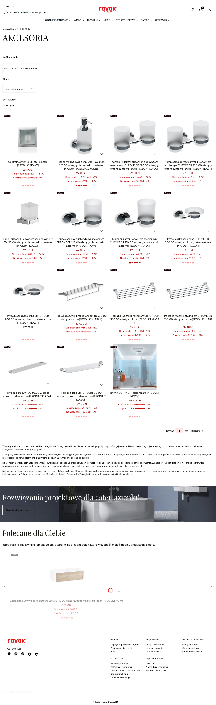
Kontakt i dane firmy (156, 670)
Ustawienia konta (154, 648)
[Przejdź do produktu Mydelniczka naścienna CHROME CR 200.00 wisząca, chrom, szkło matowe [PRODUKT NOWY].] (27, 290)
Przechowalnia (153, 651)
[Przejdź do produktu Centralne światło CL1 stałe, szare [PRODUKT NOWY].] (27, 136)
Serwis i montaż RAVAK (193, 651)
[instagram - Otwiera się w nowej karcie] (23, 654)
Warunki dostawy (190, 648)
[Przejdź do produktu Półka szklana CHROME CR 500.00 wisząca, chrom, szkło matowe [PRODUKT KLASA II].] (81, 367)
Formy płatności (190, 644)
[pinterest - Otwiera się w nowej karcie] (16, 654)
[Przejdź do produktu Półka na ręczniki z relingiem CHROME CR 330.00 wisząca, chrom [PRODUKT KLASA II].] (188, 290)
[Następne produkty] (198, 431)
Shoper (25, 691)
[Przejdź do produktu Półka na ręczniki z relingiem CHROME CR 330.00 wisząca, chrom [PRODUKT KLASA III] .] (134, 290)
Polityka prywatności (121, 666)
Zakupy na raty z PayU (121, 648)
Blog (113, 651)
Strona (170, 431)
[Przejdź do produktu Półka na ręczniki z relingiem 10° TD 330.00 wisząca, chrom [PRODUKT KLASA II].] (81, 290)
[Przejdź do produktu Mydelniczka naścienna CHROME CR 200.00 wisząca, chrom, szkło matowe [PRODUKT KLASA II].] (188, 213)
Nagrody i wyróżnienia (157, 666)
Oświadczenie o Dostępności (125, 670)
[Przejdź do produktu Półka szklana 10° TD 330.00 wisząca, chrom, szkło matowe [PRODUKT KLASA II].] (27, 367)
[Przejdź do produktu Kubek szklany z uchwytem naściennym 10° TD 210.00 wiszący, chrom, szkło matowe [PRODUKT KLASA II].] (27, 213)
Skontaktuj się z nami (18, 510)
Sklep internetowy (104, 702)
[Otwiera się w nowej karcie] (30, 654)
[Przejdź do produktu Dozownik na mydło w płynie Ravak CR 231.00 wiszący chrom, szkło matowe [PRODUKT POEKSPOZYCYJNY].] (81, 136)
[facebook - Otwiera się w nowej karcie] (9, 654)
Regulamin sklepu (119, 673)
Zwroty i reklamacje (120, 677)
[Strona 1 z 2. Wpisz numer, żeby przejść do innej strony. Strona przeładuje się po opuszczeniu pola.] (179, 430)
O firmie (150, 663)
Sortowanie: (9, 99)
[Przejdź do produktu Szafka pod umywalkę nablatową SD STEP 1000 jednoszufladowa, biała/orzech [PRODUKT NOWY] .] (67, 575)
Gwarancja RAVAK (119, 663)
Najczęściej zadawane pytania (125, 644)
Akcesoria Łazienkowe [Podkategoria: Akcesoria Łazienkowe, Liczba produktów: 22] (31, 68)
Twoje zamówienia (155, 644)
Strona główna (9, 29)
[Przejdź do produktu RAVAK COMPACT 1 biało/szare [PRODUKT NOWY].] (134, 367)
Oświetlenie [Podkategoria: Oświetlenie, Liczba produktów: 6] (10, 68)
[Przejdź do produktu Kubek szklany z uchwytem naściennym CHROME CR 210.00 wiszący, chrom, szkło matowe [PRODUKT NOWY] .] (81, 213)
